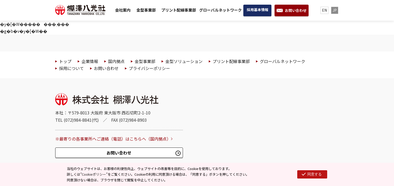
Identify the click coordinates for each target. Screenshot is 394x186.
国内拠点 (116, 61)
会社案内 (123, 10)
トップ (65, 61)
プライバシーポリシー (149, 68)
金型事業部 (146, 10)
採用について (71, 68)
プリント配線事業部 (178, 10)
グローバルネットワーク (220, 10)
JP (335, 10)
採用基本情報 (257, 9)
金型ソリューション (184, 61)
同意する (314, 174)
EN (324, 10)
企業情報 (90, 61)
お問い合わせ (296, 10)
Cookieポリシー (94, 174)
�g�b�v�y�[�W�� (23, 31)
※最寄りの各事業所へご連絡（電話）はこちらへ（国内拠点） (113, 139)
